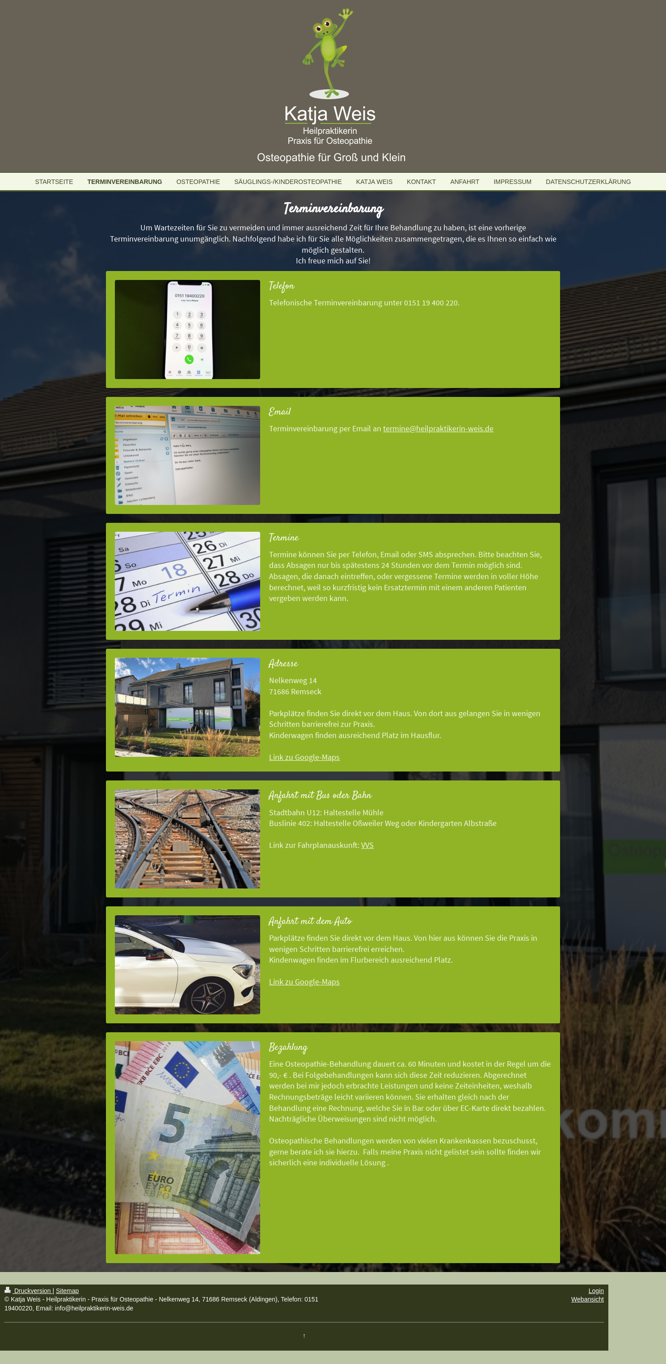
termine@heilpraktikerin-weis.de (438, 428)
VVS (367, 845)
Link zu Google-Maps (304, 757)
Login (596, 1290)
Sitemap (67, 1290)
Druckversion (28, 1290)
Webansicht (587, 1299)
